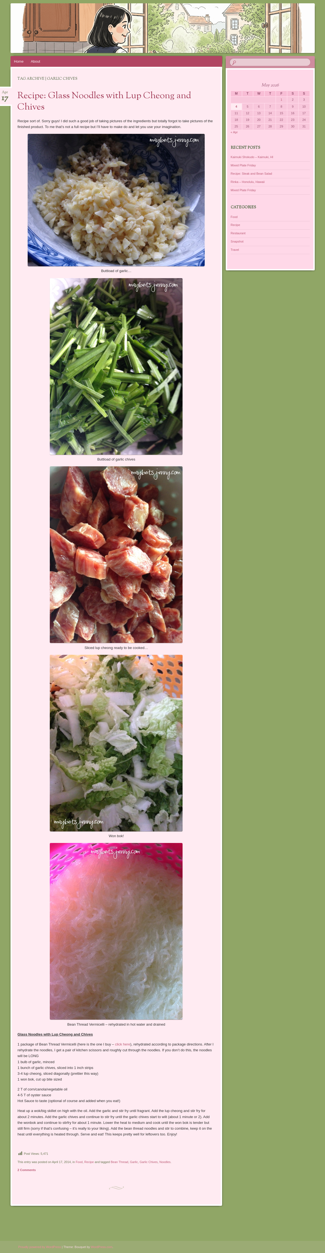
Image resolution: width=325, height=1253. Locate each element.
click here (122, 1044)
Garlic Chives (149, 1162)
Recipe (89, 1162)
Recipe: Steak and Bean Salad (251, 173)
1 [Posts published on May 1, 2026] (281, 99)
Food (79, 1162)
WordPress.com (101, 1247)
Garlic (134, 1162)
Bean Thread (119, 1162)
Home (19, 61)
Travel (235, 249)
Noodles (164, 1162)
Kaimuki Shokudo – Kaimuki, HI (252, 157)
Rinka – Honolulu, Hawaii (248, 181)
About (35, 61)
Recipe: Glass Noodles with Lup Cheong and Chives (104, 101)
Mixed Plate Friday (243, 165)
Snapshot (237, 241)
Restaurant (238, 233)
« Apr (234, 132)
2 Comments (26, 1170)
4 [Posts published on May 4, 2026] (236, 106)
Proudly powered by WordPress (39, 1247)
